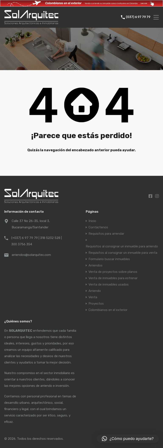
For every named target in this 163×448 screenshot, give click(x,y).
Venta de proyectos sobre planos (113, 272)
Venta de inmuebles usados (109, 284)
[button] (128, 438)
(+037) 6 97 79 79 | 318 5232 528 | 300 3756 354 (36, 241)
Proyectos (96, 303)
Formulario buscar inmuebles (109, 259)
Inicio (92, 221)
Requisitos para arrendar (106, 234)
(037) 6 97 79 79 (138, 17)
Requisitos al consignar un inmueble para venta (123, 253)
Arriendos (96, 265)
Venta (93, 297)
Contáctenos (98, 227)
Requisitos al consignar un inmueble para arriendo (122, 246)
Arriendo (95, 291)
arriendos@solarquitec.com (31, 255)
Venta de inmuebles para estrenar (113, 278)
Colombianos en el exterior (108, 310)
